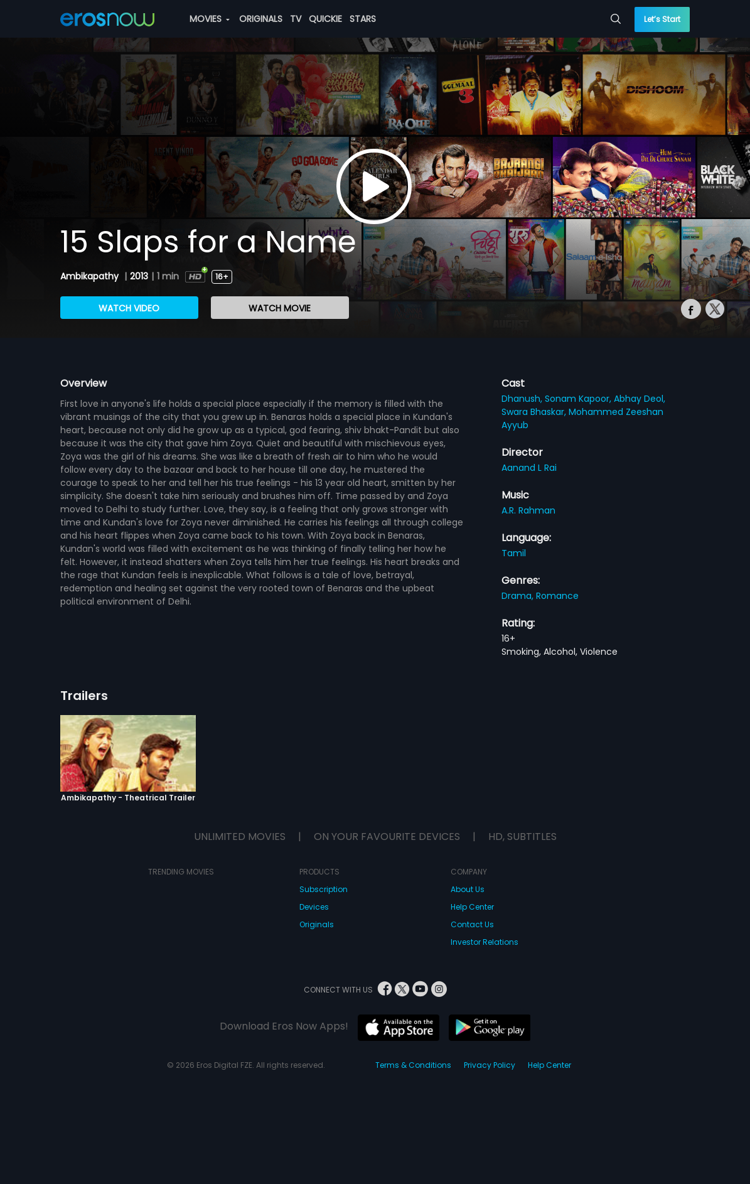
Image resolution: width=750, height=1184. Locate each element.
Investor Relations (484, 942)
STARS (363, 19)
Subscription (323, 889)
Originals (316, 924)
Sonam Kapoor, (579, 398)
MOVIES (210, 19)
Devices (314, 906)
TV (295, 19)
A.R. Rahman (528, 510)
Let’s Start (662, 19)
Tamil (513, 553)
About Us (468, 889)
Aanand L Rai (529, 467)
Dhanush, (523, 398)
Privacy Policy (489, 1065)
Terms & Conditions (413, 1065)
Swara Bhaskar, (535, 412)
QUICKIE (325, 19)
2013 (139, 276)
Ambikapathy (90, 276)
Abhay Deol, (639, 398)
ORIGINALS (260, 19)
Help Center (472, 906)
